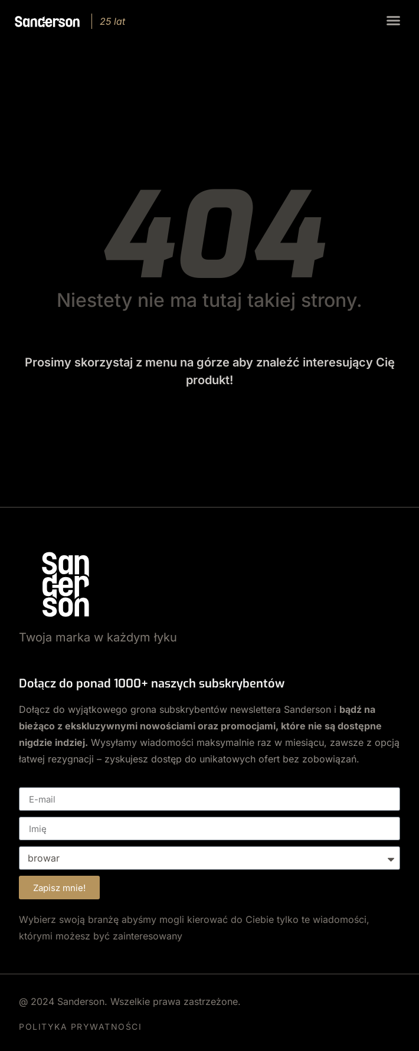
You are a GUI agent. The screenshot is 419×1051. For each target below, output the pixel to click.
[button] (393, 20)
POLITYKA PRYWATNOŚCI (80, 1026)
